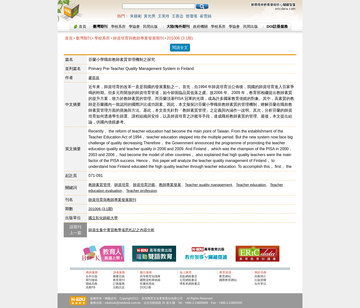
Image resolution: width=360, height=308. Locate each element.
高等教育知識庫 (150, 276)
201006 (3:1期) (180, 38)
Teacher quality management (208, 185)
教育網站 (225, 276)
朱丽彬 (136, 16)
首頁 (82, 26)
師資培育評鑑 (144, 185)
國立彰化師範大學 (103, 218)
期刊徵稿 (91, 280)
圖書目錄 (119, 276)
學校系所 (118, 26)
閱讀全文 (180, 47)
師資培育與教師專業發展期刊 (138, 38)
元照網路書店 (188, 280)
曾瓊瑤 (191, 16)
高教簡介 (260, 276)
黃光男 (150, 16)
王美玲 (163, 16)
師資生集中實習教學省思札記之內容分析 (121, 230)
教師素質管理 (99, 185)
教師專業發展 (170, 185)
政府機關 (200, 26)
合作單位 (260, 283)
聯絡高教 (91, 283)
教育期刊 (119, 280)
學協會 (134, 26)
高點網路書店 (189, 276)
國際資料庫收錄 (150, 280)
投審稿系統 (147, 283)
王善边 (177, 16)
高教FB (90, 287)
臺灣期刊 (83, 38)
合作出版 (91, 276)
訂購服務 (119, 283)
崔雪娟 (205, 16)
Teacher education (251, 185)
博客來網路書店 (190, 283)
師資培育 (121, 185)
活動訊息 (119, 287)
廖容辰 (93, 78)
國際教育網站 (228, 280)
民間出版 (150, 26)
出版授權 (260, 280)
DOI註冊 (145, 287)
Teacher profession (141, 190)
